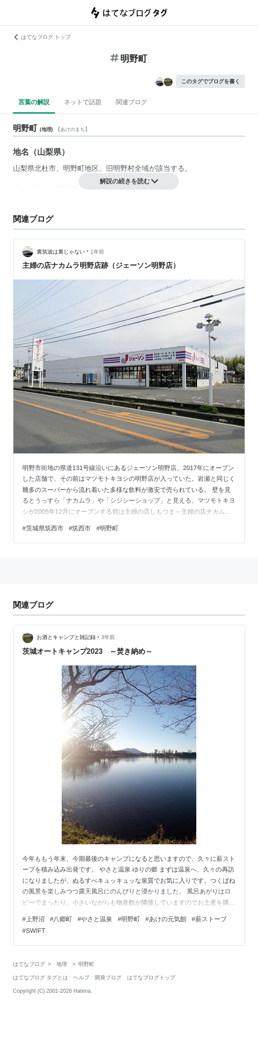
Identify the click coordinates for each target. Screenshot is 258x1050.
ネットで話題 (83, 102)
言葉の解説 (34, 102)
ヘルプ (81, 977)
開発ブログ (108, 977)
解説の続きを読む (129, 181)
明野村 (124, 168)
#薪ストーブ (209, 919)
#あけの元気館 (165, 919)
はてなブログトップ (151, 977)
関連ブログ (131, 102)
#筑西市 (80, 528)
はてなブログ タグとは (40, 977)
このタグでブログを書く (210, 81)
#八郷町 (61, 919)
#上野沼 (33, 919)
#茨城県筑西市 (42, 528)
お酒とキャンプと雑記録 (66, 637)
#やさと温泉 (94, 919)
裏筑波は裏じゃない (61, 252)
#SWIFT (33, 930)
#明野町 (107, 528)
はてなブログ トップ (42, 37)
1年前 (97, 252)
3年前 (108, 637)
